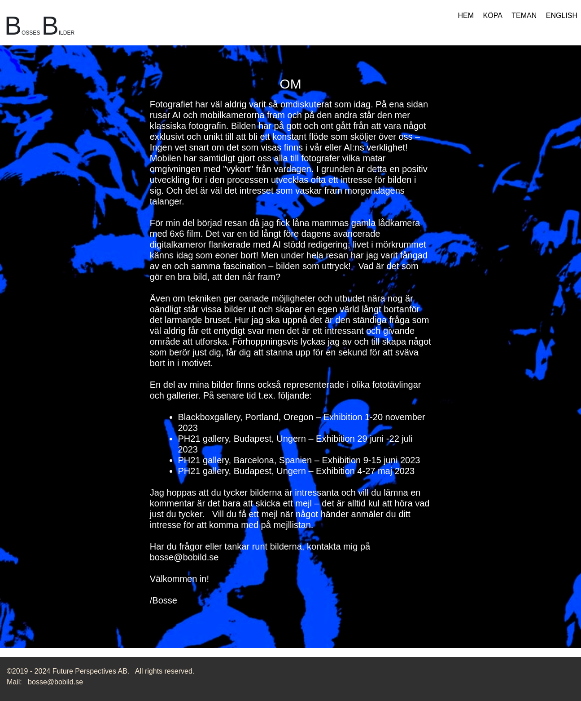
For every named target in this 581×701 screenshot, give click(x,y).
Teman (524, 15)
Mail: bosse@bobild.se (45, 682)
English (561, 15)
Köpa (492, 15)
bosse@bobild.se (184, 557)
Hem (466, 15)
